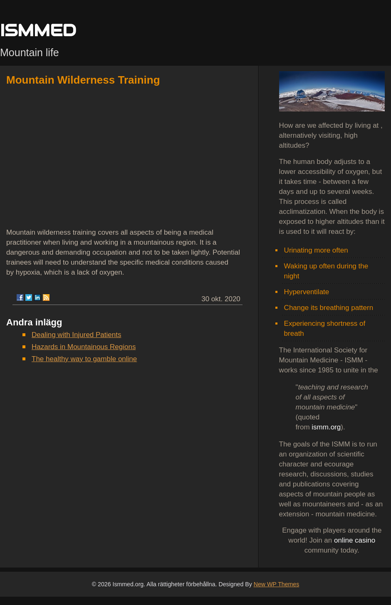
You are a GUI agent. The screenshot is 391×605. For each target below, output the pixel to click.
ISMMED (38, 30)
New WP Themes (276, 584)
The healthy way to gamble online (84, 359)
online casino (354, 540)
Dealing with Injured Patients (76, 335)
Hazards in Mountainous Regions (84, 347)
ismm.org (326, 427)
